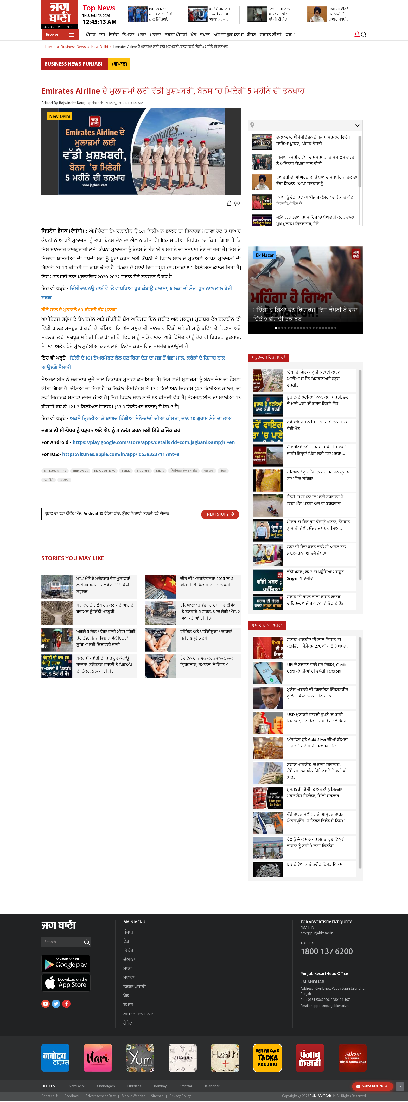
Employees (80, 471)
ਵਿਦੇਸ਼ (113, 35)
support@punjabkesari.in (330, 1006)
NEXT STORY (220, 514)
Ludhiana (135, 1087)
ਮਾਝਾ (141, 35)
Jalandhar (212, 1087)
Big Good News (104, 471)
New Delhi (59, 117)
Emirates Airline (55, 471)
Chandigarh (106, 1087)
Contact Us (50, 1097)
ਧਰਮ (289, 35)
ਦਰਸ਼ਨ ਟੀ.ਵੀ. (270, 35)
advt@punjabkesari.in (317, 934)
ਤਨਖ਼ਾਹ (64, 480)
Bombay (160, 1087)
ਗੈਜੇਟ (250, 35)
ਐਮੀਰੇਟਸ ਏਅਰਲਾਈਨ (183, 471)
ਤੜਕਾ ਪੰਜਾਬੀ (175, 35)
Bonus (126, 471)
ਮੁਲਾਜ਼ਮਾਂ (209, 471)
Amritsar (185, 1087)
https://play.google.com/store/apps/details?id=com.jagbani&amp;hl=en (154, 443)
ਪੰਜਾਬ (90, 35)
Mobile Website (133, 1097)
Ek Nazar (265, 255)
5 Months (143, 471)
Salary (160, 471)
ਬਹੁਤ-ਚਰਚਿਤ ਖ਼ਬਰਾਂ (268, 358)
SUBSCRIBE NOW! (372, 1086)
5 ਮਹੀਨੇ (48, 480)
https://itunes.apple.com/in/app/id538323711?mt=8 (120, 455)
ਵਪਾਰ (204, 35)
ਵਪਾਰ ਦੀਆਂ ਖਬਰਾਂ (267, 625)
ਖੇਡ (193, 35)
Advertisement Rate (100, 1097)
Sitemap (157, 1097)
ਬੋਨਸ (223, 471)
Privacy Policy (180, 1097)
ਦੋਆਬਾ (127, 35)
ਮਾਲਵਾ (154, 35)
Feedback (72, 1097)
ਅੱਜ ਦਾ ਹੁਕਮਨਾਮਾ (228, 35)
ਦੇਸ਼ (101, 35)
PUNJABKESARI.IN (322, 1097)
